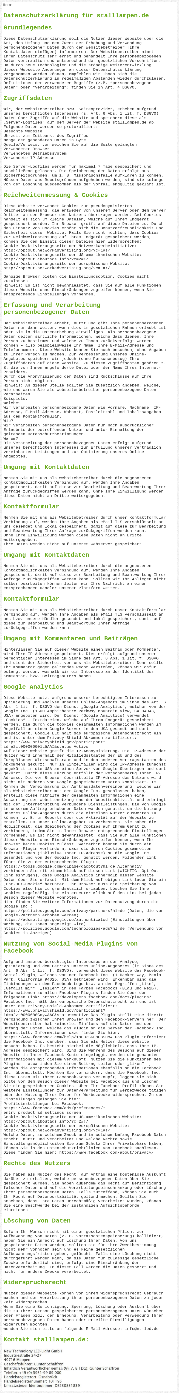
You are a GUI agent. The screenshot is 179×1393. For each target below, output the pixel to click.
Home (8, 5)
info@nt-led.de (142, 1329)
